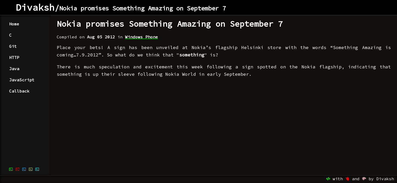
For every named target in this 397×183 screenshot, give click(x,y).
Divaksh (35, 7)
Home (14, 23)
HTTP (14, 57)
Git (13, 46)
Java (14, 68)
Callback (19, 91)
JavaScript (21, 79)
